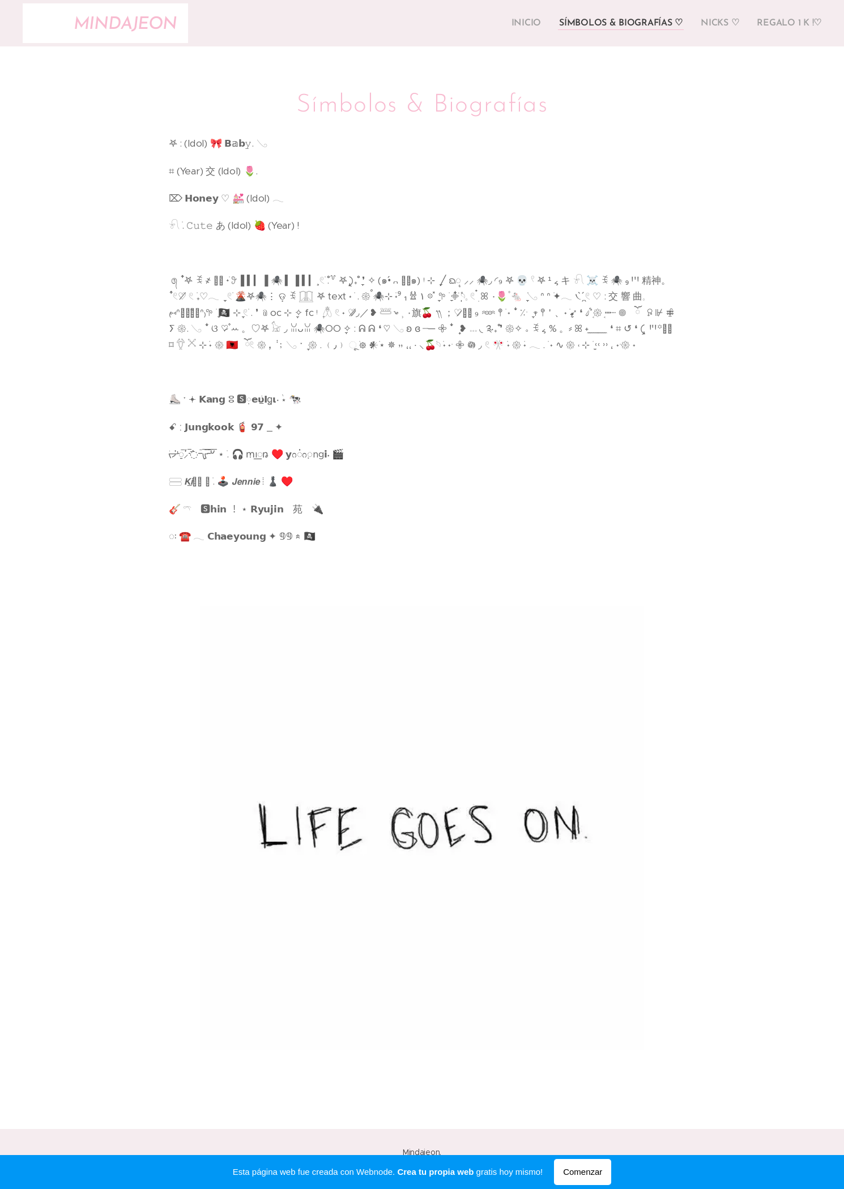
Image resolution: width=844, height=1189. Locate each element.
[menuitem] (535, 23)
